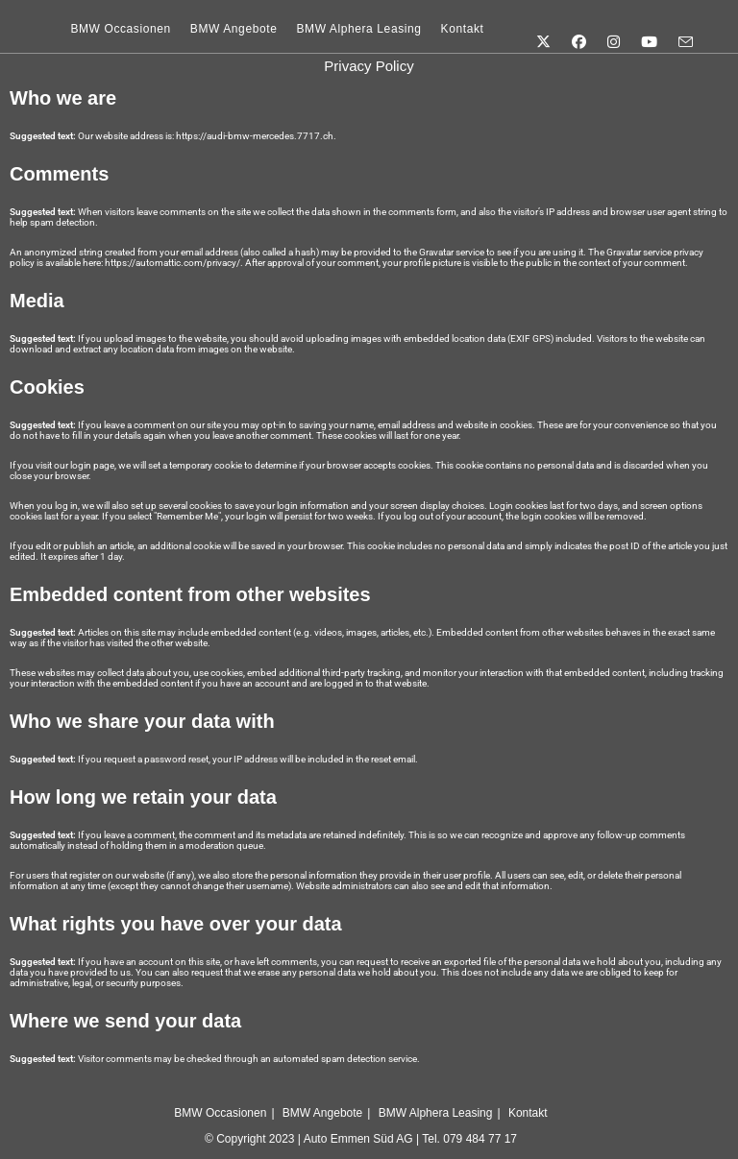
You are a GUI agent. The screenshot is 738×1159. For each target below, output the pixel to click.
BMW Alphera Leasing (436, 1113)
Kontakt (528, 1113)
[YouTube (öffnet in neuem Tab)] (646, 28)
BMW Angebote (322, 1113)
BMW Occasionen (220, 1113)
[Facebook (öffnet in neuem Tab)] (576, 28)
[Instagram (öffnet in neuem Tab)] (611, 28)
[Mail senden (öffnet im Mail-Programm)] (683, 29)
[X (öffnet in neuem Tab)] (541, 28)
